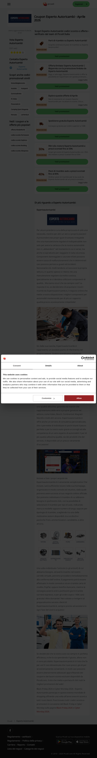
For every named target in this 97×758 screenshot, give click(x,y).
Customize (48, 398)
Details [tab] (48, 366)
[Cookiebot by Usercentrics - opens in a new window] (83, 358)
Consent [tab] (17, 366)
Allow (79, 398)
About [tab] (80, 366)
